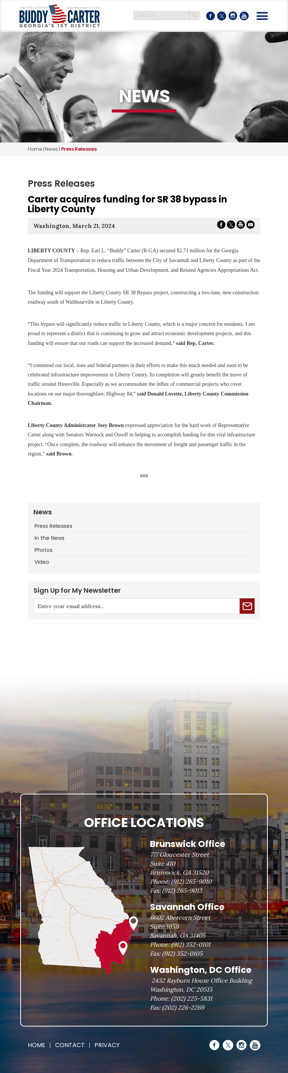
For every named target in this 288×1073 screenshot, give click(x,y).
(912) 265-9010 (191, 881)
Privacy (107, 1045)
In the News (49, 538)
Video (41, 562)
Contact (70, 1045)
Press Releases (53, 526)
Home (35, 149)
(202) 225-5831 (191, 998)
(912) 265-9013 (182, 890)
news (51, 149)
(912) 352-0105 (182, 953)
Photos (43, 550)
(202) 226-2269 (183, 1007)
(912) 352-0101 (190, 944)
